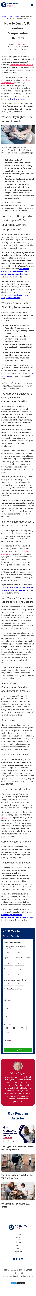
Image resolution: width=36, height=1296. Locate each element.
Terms (18, 1237)
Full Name (8, 1000)
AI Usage (18, 1242)
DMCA (18, 1248)
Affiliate (18, 1245)
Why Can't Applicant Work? (13, 989)
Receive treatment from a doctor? (16, 980)
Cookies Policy (18, 1240)
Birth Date (8, 1024)
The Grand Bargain (18, 99)
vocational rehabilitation (21, 64)
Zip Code (7, 1041)
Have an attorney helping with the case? (17, 970)
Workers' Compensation (10, 16)
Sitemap (18, 1254)
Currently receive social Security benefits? (15, 948)
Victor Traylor (22, 44)
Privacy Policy (18, 1234)
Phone (6, 1008)
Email (6, 1016)
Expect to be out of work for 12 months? (18, 959)
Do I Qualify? (18, 1050)
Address (6, 1033)
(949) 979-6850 (18, 1273)
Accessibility (18, 1251)
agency (4, 817)
